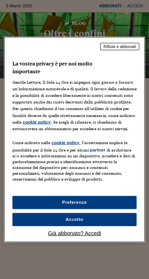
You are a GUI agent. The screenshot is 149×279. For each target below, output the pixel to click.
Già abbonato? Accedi (74, 233)
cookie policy (37, 121)
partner (98, 149)
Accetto (74, 219)
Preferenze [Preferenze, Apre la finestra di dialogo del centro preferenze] (74, 202)
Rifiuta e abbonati (120, 46)
